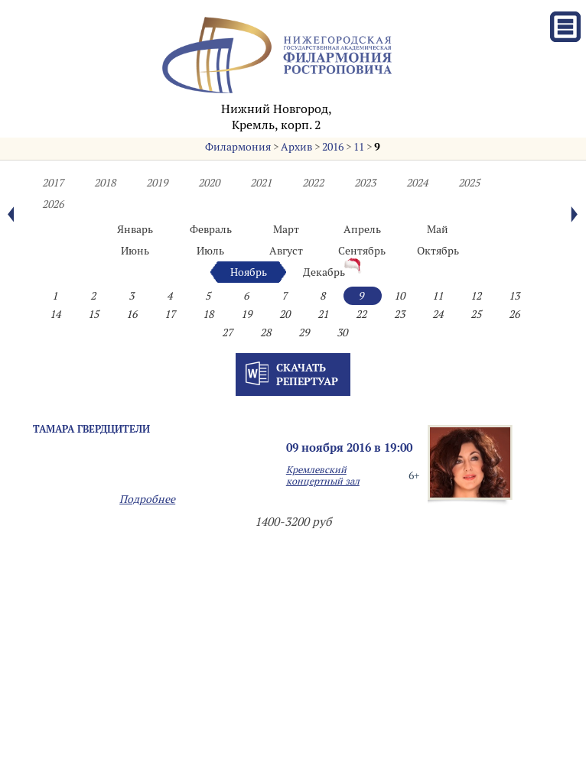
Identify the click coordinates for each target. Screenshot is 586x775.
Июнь (135, 251)
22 (361, 314)
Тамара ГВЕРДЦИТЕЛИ (91, 429)
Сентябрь (362, 251)
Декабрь (324, 272)
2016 (332, 147)
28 (265, 332)
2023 (365, 183)
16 (131, 314)
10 (399, 296)
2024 (417, 183)
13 (514, 296)
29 (303, 332)
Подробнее (147, 499)
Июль (210, 251)
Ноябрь (248, 272)
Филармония (238, 147)
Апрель (362, 229)
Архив (296, 147)
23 (399, 314)
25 (475, 314)
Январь (135, 229)
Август (286, 251)
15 (93, 314)
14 (55, 314)
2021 (261, 183)
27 (227, 332)
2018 (105, 183)
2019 (157, 183)
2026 (52, 204)
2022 (313, 183)
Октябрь (438, 251)
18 (208, 314)
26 (514, 314)
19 (246, 314)
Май (437, 229)
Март (286, 229)
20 (284, 314)
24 (437, 314)
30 (342, 332)
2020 (209, 183)
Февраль (211, 229)
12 (475, 296)
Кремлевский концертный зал (323, 475)
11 (358, 147)
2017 (52, 183)
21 (322, 314)
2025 (469, 183)
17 (169, 314)
